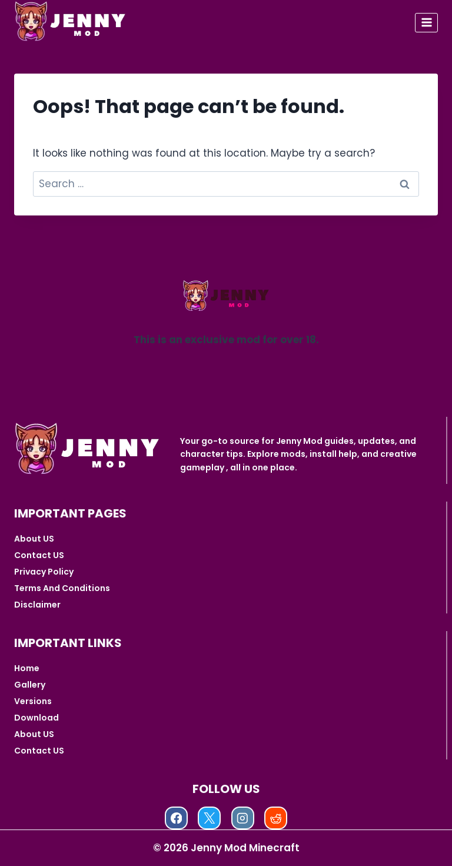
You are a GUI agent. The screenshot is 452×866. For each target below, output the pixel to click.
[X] (209, 818)
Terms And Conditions (62, 588)
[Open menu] (426, 22)
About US (34, 539)
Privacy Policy (44, 572)
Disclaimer (37, 604)
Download (36, 718)
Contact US (39, 555)
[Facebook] (176, 818)
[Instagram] (242, 818)
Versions (33, 701)
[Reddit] (275, 818)
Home (26, 668)
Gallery (29, 685)
